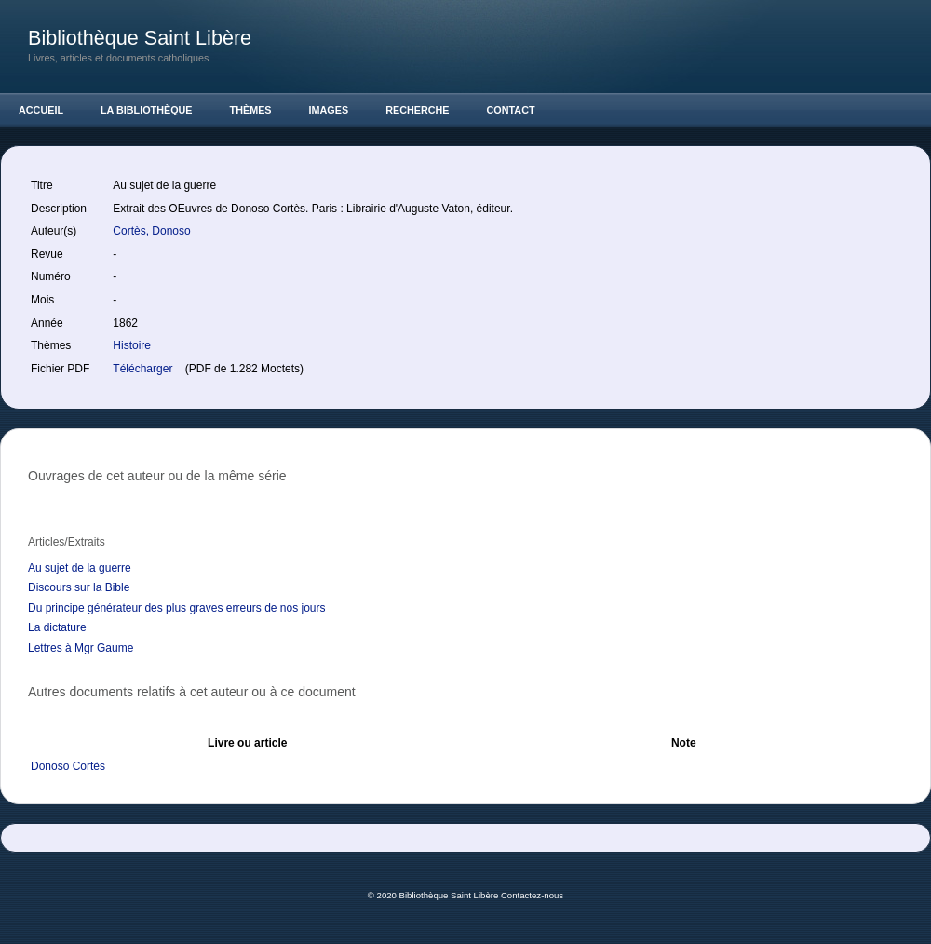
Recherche (417, 109)
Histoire (132, 345)
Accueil (41, 109)
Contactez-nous (532, 895)
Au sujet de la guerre (79, 567)
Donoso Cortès (68, 766)
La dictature (57, 627)
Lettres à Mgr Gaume (80, 647)
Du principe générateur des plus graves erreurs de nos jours (177, 607)
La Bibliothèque (147, 109)
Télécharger (144, 368)
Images (329, 109)
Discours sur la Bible (78, 587)
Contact (511, 109)
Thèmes (251, 109)
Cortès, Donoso (153, 230)
